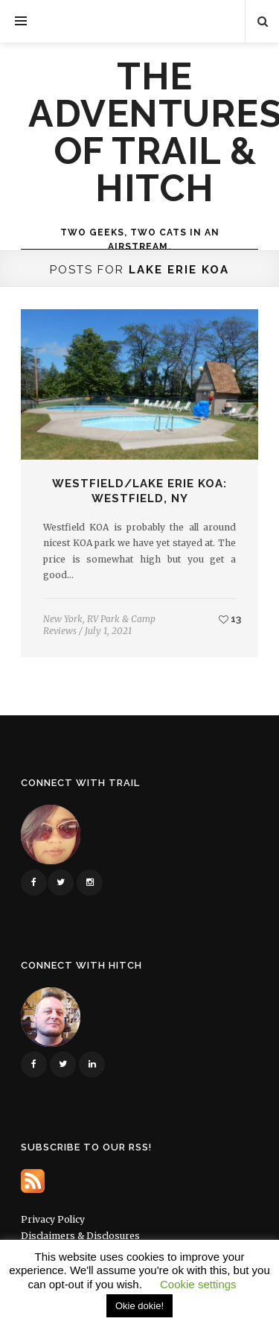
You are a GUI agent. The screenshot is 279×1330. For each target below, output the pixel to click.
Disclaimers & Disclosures (80, 1235)
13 (230, 618)
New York (63, 618)
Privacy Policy (53, 1219)
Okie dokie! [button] (139, 1305)
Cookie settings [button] (198, 1284)
